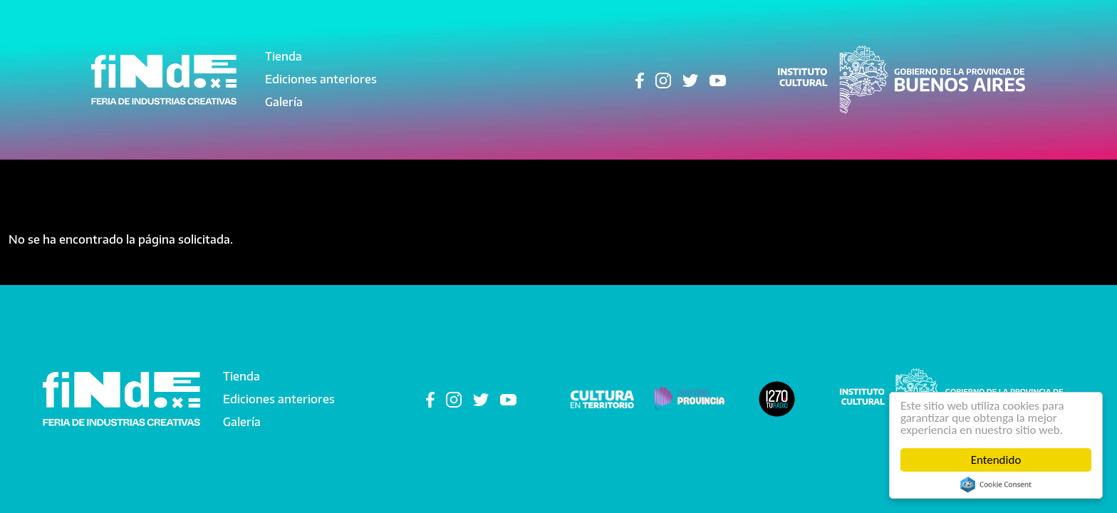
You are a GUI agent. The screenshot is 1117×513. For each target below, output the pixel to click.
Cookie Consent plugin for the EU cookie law (996, 484)
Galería (284, 102)
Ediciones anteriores (321, 79)
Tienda (283, 56)
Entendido (996, 459)
